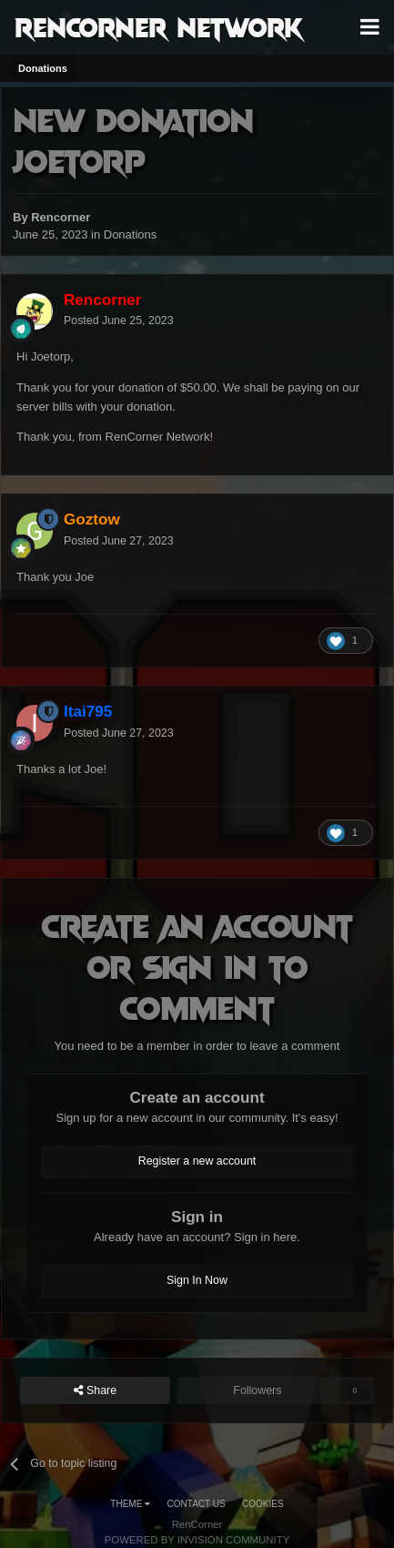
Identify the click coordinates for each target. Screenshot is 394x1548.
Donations (130, 234)
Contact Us (196, 1504)
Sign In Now (197, 1280)
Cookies (263, 1504)
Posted (119, 320)
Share (95, 1391)
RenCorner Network (159, 26)
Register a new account (197, 1161)
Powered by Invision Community (197, 1539)
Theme (130, 1504)
